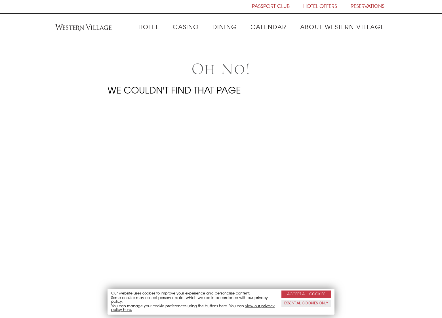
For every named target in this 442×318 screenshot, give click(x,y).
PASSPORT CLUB (271, 6)
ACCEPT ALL (306, 294)
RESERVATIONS (367, 6)
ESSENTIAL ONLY (306, 303)
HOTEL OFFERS (320, 6)
